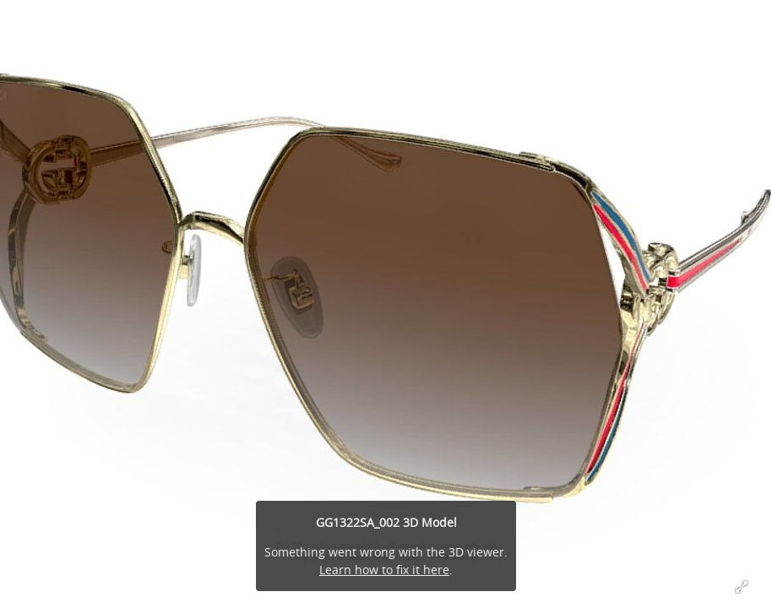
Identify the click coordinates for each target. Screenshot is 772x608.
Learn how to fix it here (384, 570)
